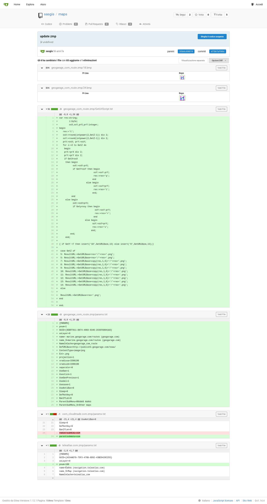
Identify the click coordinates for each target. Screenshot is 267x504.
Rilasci (124, 24)
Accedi (257, 4)
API (238, 500)
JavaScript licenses (223, 500)
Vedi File (221, 68)
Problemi (68, 24)
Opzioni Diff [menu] (219, 60)
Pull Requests (97, 24)
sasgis (49, 14)
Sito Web (247, 500)
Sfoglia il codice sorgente (212, 36)
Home (17, 4)
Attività (144, 24)
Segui (180, 14)
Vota (199, 14)
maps (62, 14)
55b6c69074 (186, 51)
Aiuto (43, 4)
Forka (218, 14)
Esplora (30, 4)
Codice (46, 24)
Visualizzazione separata (193, 60)
